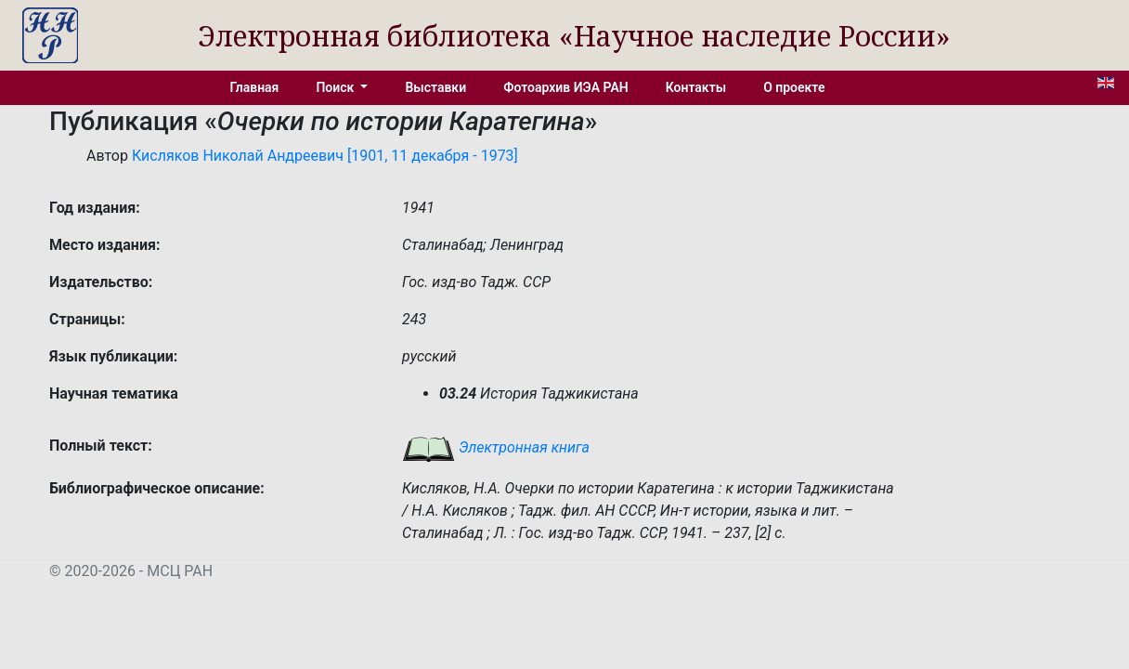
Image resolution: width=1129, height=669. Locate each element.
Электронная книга (496, 447)
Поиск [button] (336, 87)
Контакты (696, 87)
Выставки (435, 87)
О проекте (793, 87)
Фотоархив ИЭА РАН (566, 87)
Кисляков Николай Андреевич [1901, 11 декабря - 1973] (325, 155)
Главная (254, 87)
